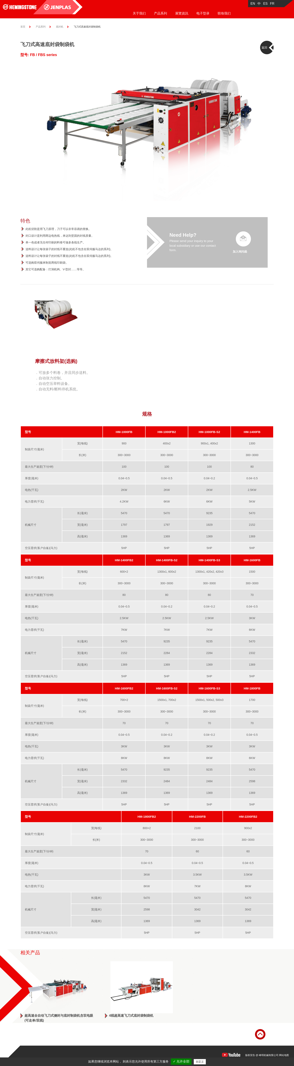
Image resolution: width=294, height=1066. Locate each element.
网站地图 (284, 1055)
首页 (22, 26)
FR (272, 3)
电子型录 (202, 13)
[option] (147, 131)
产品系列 (160, 13)
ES (265, 3)
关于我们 (139, 13)
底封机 (59, 26)
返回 (264, 47)
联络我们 (224, 13)
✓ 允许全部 (181, 1061)
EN (253, 3)
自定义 (200, 1061)
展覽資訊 (181, 13)
